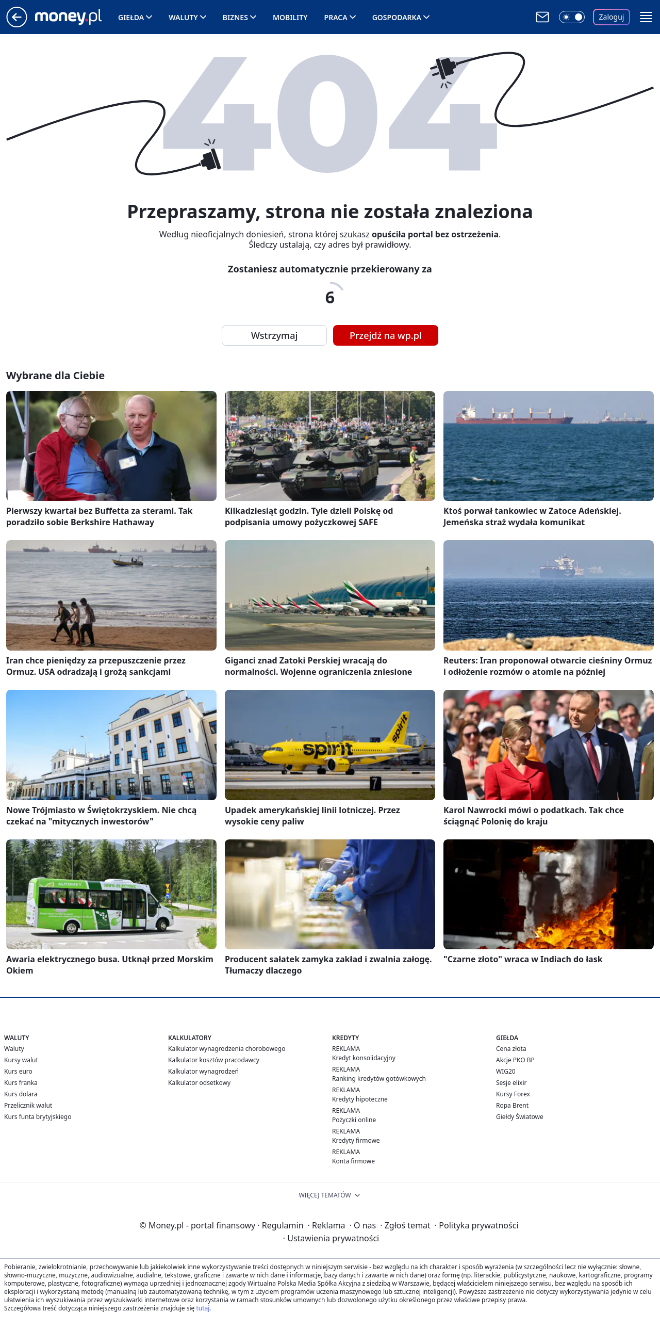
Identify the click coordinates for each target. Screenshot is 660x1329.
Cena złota (511, 1048)
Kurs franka (21, 1082)
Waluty (183, 17)
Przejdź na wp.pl (386, 335)
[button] (646, 17)
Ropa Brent (512, 1105)
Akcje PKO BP (515, 1060)
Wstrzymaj (274, 335)
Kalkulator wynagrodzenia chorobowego (226, 1048)
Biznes (235, 17)
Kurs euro (18, 1071)
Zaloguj (611, 17)
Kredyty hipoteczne (360, 1099)
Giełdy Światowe (519, 1116)
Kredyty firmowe (356, 1140)
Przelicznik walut (28, 1105)
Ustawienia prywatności (331, 1238)
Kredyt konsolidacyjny (363, 1058)
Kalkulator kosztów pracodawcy (213, 1060)
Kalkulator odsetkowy (199, 1082)
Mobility (290, 17)
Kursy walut (21, 1060)
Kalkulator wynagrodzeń (203, 1071)
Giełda (131, 17)
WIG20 (506, 1071)
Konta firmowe (353, 1161)
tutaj (202, 1308)
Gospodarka (396, 17)
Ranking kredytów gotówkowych (379, 1078)
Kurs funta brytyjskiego (37, 1116)
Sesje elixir (511, 1082)
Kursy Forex (513, 1094)
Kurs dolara (21, 1094)
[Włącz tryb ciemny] (572, 17)
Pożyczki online (354, 1119)
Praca (336, 17)
